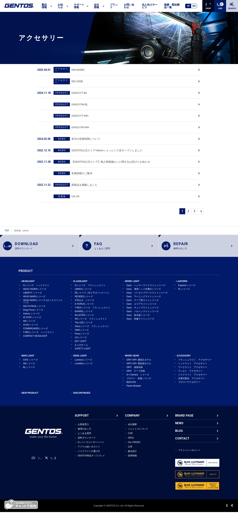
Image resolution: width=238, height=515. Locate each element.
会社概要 (132, 427)
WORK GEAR (132, 358)
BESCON (131, 385)
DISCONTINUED (81, 396)
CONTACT (182, 441)
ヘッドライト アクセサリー (192, 366)
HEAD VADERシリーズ (34, 292)
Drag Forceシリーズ (33, 313)
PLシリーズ (184, 292)
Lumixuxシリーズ (83, 362)
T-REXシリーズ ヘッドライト (38, 335)
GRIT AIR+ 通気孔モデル (138, 362)
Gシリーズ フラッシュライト (90, 288)
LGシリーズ (81, 340)
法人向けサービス (149, 6)
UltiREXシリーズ (83, 292)
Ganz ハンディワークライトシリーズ (145, 288)
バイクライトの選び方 (89, 454)
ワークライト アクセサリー (192, 370)
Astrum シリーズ (31, 316)
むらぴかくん (81, 348)
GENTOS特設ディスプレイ (91, 458)
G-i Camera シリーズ (137, 377)
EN (194, 6)
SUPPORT (82, 418)
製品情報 (44, 6)
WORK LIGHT (132, 284)
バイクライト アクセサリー (192, 377)
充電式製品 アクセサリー (191, 381)
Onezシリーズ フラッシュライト (92, 329)
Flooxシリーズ (82, 336)
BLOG (179, 434)
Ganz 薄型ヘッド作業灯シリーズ (143, 292)
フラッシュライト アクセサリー (195, 362)
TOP (6, 230)
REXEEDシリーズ (84, 299)
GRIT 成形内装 (134, 370)
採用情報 (132, 458)
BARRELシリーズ (84, 314)
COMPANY (132, 418)
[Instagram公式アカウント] (40, 461)
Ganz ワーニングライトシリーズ (143, 299)
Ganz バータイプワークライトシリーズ (147, 295)
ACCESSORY (184, 358)
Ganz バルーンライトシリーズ (142, 314)
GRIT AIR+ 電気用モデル (138, 366)
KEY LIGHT (80, 344)
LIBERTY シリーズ (32, 295)
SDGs (131, 440)
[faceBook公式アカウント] (33, 461)
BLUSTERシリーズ (84, 318)
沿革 (130, 449)
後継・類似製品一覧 (172, 6)
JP (188, 6)
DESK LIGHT (80, 358)
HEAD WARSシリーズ (34, 299)
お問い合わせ (129, 6)
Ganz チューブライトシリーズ (142, 310)
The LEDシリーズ (83, 325)
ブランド (114, 6)
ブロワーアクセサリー (189, 385)
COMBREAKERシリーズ (35, 331)
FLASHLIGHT (80, 284)
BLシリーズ (29, 370)
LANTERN (182, 284)
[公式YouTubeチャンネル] (53, 461)
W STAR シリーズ (32, 320)
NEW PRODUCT (30, 396)
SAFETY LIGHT (83, 351)
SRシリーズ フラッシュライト (91, 322)
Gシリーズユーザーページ (91, 445)
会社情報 (96, 6)
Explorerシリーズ (186, 288)
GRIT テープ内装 (135, 374)
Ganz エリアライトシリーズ (141, 307)
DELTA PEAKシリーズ (34, 309)
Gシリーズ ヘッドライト (36, 288)
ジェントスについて (138, 432)
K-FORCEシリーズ (84, 307)
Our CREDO (134, 445)
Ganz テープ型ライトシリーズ (142, 303)
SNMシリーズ (82, 333)
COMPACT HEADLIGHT (35, 339)
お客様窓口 (83, 427)
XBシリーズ (29, 366)
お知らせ (60, 6)
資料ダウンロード (87, 440)
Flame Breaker (133, 389)
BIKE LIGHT (28, 358)
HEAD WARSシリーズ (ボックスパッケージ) (42, 304)
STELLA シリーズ (84, 303)
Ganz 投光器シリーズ (138, 318)
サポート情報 (79, 6)
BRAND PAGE (184, 418)
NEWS (179, 426)
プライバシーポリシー (189, 453)
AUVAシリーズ (30, 327)
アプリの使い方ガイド (89, 449)
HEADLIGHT (28, 284)
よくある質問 (84, 436)
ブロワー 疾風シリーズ (138, 381)
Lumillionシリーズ (83, 366)
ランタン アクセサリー (190, 374)
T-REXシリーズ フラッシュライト (92, 310)
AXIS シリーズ (30, 362)
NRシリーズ (29, 324)
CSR (130, 436)
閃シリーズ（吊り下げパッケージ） (92, 295)
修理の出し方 (84, 432)
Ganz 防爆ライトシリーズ (140, 322)
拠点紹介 (132, 454)
